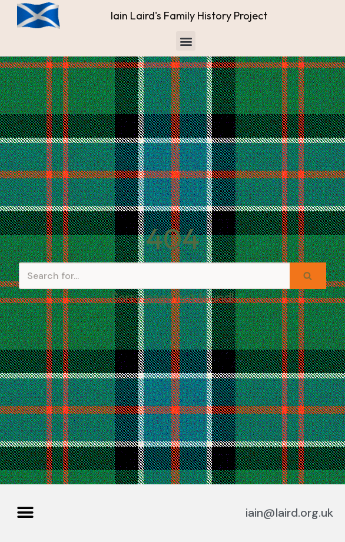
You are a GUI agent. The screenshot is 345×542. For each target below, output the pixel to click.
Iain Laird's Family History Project (189, 15)
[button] (185, 41)
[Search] (154, 275)
